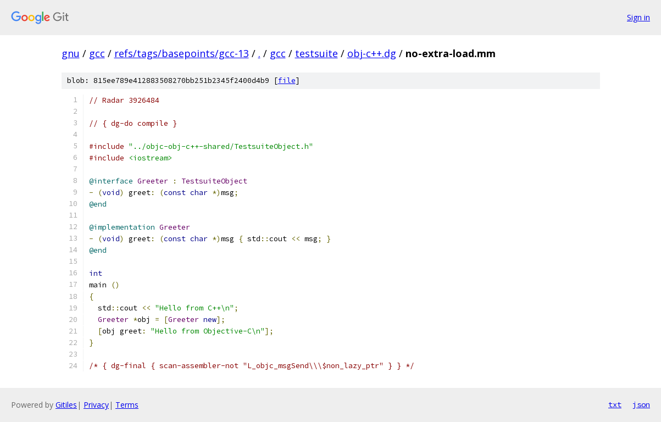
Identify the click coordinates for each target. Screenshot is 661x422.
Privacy (96, 404)
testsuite (316, 53)
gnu (71, 53)
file (287, 80)
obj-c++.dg (371, 53)
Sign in (638, 17)
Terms (126, 404)
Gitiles (66, 404)
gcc (97, 53)
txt (614, 404)
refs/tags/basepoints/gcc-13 (181, 53)
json (641, 404)
